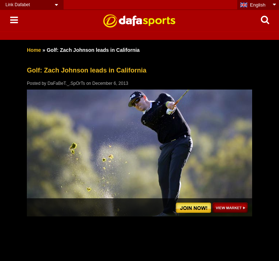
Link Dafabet (17, 4)
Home (34, 50)
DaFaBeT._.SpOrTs (66, 83)
